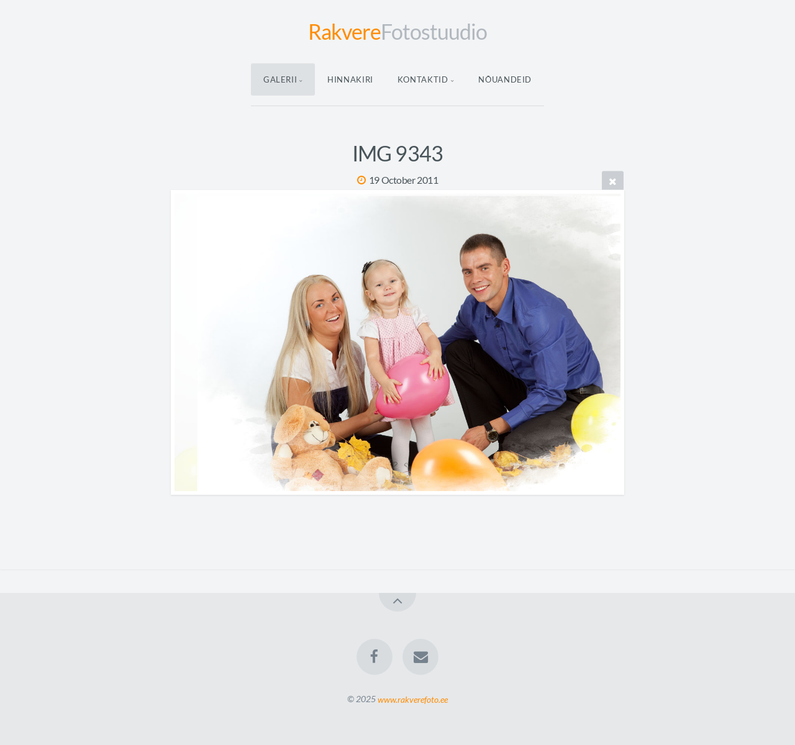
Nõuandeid (505, 79)
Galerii (280, 79)
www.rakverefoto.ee (413, 698)
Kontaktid (423, 79)
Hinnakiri (350, 79)
